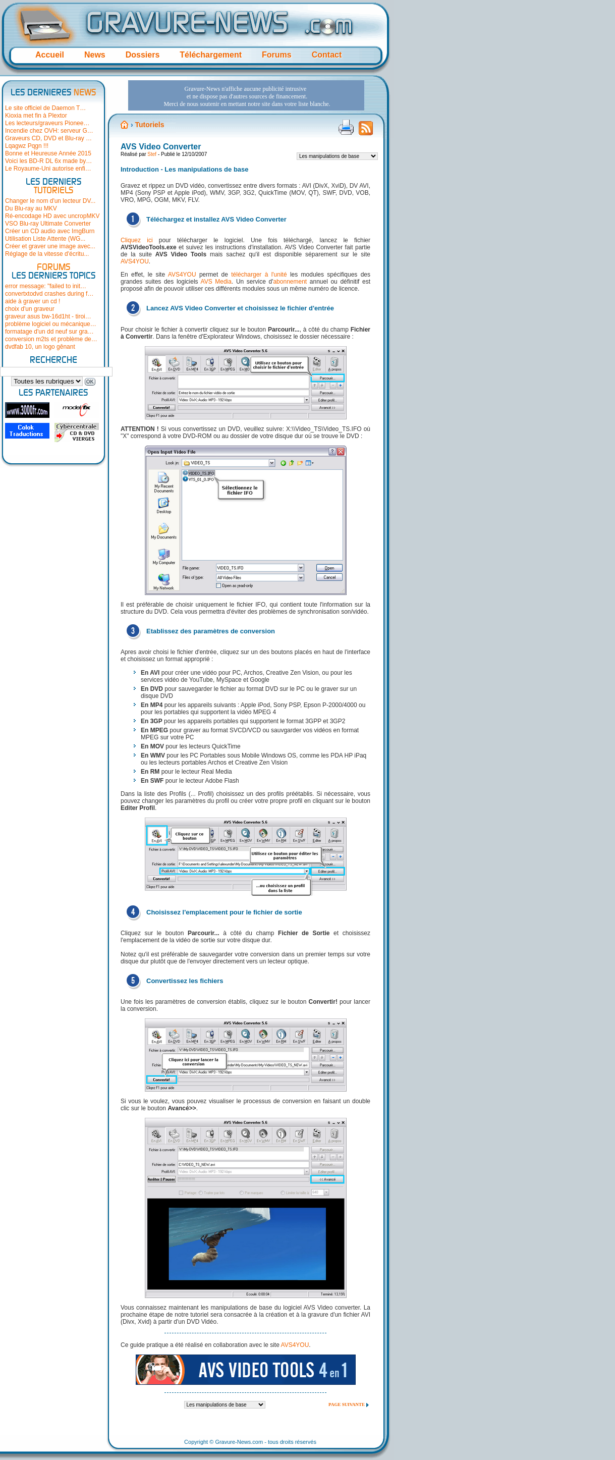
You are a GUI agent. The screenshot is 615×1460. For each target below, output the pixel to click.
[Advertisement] (246, 95)
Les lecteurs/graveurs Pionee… (47, 123)
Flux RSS (366, 131)
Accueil (49, 54)
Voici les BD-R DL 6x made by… (48, 161)
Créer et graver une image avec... (50, 246)
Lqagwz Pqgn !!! (26, 145)
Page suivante (346, 1404)
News (94, 54)
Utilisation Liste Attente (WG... (45, 238)
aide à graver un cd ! (32, 301)
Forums (277, 54)
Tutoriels (149, 125)
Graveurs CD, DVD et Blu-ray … (48, 138)
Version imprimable (346, 127)
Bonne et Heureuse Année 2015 (48, 153)
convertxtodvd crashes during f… (49, 293)
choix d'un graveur (29, 308)
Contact (327, 54)
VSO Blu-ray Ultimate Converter (48, 223)
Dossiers (143, 54)
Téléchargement (211, 54)
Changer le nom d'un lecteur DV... (50, 200)
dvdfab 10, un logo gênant (40, 346)
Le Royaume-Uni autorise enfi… (48, 168)
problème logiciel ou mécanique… (50, 324)
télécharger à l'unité (259, 274)
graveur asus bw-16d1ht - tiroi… (48, 316)
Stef (151, 154)
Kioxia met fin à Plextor (36, 115)
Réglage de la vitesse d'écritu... (47, 253)
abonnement (290, 281)
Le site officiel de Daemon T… (45, 108)
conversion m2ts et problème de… (51, 339)
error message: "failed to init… (45, 286)
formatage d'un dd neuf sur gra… (49, 331)
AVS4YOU (135, 261)
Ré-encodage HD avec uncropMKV (52, 216)
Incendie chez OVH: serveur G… (49, 130)
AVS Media (216, 281)
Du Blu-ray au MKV (31, 208)
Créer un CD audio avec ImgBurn (49, 231)
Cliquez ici (137, 240)
